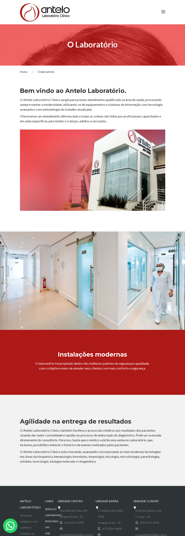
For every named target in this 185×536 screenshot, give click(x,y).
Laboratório (53, 515)
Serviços (50, 509)
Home (23, 71)
